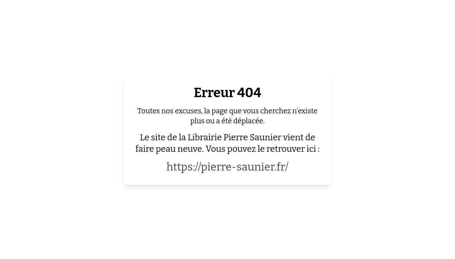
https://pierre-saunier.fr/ (228, 166)
